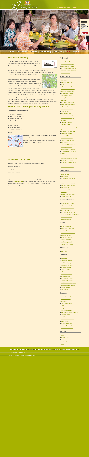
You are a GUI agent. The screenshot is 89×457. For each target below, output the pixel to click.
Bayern (34, 355)
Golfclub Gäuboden (66, 230)
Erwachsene (83, 25)
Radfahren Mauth (65, 276)
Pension (34, 52)
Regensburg (64, 80)
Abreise (82, 23)
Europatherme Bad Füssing (68, 178)
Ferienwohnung (45, 52)
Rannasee (63, 192)
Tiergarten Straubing (66, 122)
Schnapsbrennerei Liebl (67, 115)
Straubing (63, 164)
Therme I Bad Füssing (66, 196)
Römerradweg (64, 271)
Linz (62, 129)
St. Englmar (64, 301)
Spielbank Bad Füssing (67, 138)
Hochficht (63, 316)
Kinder (82, 27)
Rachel (63, 335)
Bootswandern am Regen (67, 64)
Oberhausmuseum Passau (68, 86)
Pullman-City (64, 155)
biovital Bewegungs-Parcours (68, 70)
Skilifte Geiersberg (66, 299)
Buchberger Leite (65, 337)
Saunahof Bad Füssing (67, 189)
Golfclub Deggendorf (66, 242)
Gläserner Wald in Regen (67, 118)
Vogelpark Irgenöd (65, 111)
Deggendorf (64, 100)
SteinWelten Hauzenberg (67, 167)
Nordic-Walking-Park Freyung (68, 68)
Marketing (22, 355)
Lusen (62, 344)
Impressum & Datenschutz (18, 352)
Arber (62, 305)
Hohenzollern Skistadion (67, 323)
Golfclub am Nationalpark (67, 228)
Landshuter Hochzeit (66, 217)
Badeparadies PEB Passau (68, 194)
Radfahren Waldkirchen (67, 280)
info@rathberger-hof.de (72, 349)
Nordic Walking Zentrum (67, 61)
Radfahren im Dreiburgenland (68, 283)
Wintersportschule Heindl (67, 319)
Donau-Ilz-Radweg (66, 267)
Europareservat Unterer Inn (68, 102)
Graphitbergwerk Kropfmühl (68, 104)
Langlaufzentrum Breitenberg (68, 296)
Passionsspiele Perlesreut (67, 203)
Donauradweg (64, 289)
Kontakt (76, 52)
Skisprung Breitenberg (66, 82)
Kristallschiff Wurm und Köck (68, 162)
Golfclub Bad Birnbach (66, 237)
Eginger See (64, 180)
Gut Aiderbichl (64, 142)
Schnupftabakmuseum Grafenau (69, 98)
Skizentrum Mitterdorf (66, 303)
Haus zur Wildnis (65, 124)
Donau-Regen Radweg (67, 278)
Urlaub (37, 355)
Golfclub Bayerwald (66, 226)
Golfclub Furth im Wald (67, 244)
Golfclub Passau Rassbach (68, 233)
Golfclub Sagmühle (66, 239)
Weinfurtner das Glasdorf (67, 140)
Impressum (64, 251)
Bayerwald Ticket (65, 135)
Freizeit (67, 52)
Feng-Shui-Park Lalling (67, 160)
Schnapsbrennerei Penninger (68, 151)
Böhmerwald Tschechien (67, 93)
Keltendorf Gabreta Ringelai (68, 144)
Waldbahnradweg (65, 287)
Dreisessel (64, 341)
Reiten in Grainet (65, 73)
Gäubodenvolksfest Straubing (68, 205)
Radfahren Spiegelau (66, 274)
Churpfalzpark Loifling (66, 95)
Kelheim (63, 153)
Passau (63, 84)
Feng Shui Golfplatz (66, 235)
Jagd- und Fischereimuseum (68, 91)
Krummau (63, 120)
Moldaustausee (65, 187)
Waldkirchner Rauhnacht (67, 208)
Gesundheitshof (22, 52)
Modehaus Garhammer (67, 133)
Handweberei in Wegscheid (68, 149)
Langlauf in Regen (65, 308)
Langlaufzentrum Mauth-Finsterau (69, 312)
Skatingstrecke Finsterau (67, 66)
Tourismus (18, 355)
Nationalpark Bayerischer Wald (69, 158)
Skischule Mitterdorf (66, 314)
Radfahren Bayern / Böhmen (68, 285)
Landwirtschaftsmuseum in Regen (69, 127)
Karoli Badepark (65, 174)
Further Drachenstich (66, 219)
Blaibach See (64, 176)
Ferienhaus (58, 52)
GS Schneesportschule (67, 328)
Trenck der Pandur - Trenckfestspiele (70, 214)
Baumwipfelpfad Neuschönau (68, 131)
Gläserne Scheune (66, 113)
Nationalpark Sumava (66, 147)
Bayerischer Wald (18, 181)
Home (12, 52)
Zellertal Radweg (65, 269)
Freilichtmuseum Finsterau (68, 89)
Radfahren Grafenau (66, 260)
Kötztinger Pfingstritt (66, 210)
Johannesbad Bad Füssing (68, 185)
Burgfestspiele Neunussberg (68, 212)
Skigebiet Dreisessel (66, 325)
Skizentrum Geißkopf (66, 310)
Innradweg (64, 258)
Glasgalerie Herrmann (66, 106)
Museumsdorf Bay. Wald (67, 109)
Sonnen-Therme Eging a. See (68, 183)
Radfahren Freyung (66, 262)
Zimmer (82, 30)
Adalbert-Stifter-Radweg (67, 265)
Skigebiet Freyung (65, 321)
